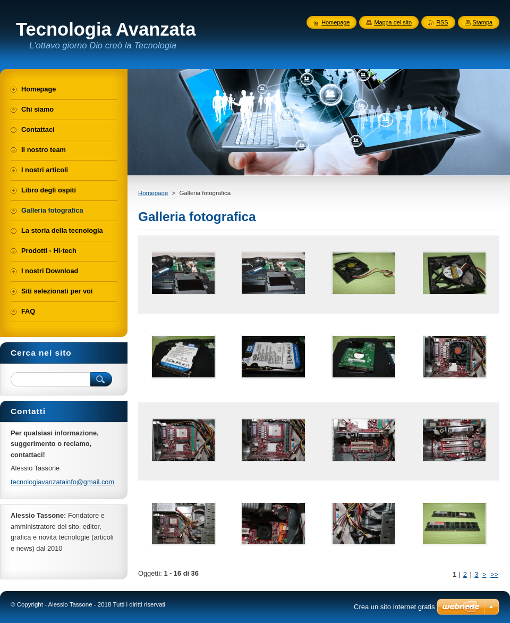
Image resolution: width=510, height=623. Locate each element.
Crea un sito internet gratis (394, 607)
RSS (442, 22)
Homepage (153, 193)
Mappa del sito (393, 22)
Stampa (482, 22)
